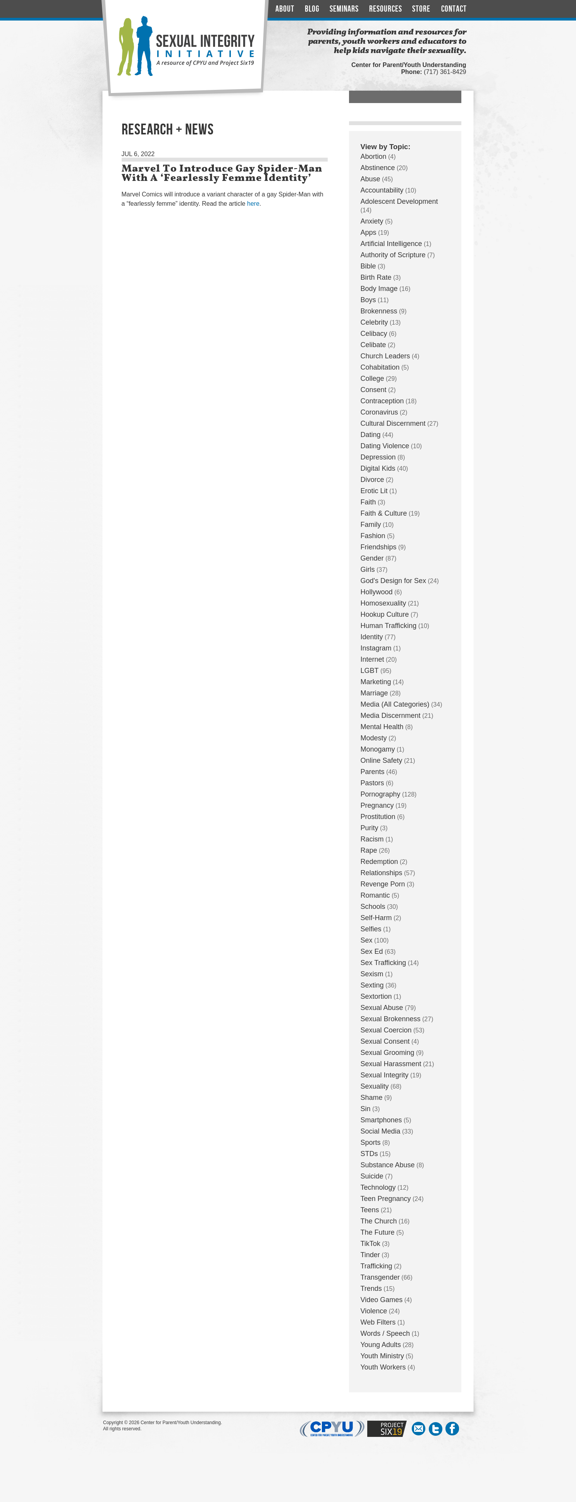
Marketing (376, 682)
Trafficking (376, 1266)
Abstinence (378, 168)
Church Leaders (385, 356)
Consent (374, 390)
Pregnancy (377, 805)
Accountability (382, 190)
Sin (366, 1109)
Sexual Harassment (391, 1064)
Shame (372, 1097)
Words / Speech (385, 1333)
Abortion (374, 156)
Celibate (373, 345)
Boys (368, 300)
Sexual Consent (385, 1041)
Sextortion (376, 996)
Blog (312, 9)
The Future (378, 1232)
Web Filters (378, 1322)
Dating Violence (385, 446)
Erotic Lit (374, 491)
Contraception (382, 401)
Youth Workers (383, 1367)
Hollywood (377, 592)
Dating (371, 435)
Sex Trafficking (383, 963)
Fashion (373, 536)
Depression (378, 457)
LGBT (370, 670)
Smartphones (381, 1120)
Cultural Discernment (393, 423)
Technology (378, 1187)
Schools (373, 906)
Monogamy (378, 749)
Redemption (379, 861)
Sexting (372, 985)
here (253, 203)
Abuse (370, 179)
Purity (369, 828)
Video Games (382, 1300)
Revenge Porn (383, 884)
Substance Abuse (388, 1165)
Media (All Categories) (395, 704)
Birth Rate (376, 277)
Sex (367, 940)
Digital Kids (378, 468)
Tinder (370, 1255)
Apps (369, 232)
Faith (368, 502)
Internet (372, 659)
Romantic (375, 895)
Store (421, 9)
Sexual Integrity (385, 1075)
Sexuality (375, 1086)
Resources (385, 9)
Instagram (376, 648)
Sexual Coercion (386, 1030)
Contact (454, 9)
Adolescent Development (399, 201)
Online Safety (381, 760)
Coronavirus (379, 412)
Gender (372, 558)
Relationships (381, 873)
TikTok (370, 1243)
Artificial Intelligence (391, 244)
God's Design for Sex (393, 581)
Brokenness (379, 311)
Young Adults (381, 1345)
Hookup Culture (385, 614)
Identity (372, 637)
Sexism (372, 974)
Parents (373, 772)
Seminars (344, 9)
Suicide (372, 1176)
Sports (371, 1142)
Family (371, 524)
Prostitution (378, 817)
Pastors (372, 783)
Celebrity (374, 322)
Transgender (380, 1277)
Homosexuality (383, 603)
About (284, 9)
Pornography (381, 794)
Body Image (379, 288)
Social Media (381, 1131)
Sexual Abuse (382, 1008)
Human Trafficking (389, 626)
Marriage (374, 693)
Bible (368, 266)
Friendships (379, 547)
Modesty (374, 738)
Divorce (372, 479)
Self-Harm (376, 918)
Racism (372, 839)
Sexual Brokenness (391, 1019)
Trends (371, 1288)
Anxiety (372, 221)
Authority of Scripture (393, 255)
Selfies (371, 929)
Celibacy (374, 333)
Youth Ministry (382, 1356)
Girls (368, 569)
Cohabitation (380, 367)
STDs (369, 1154)
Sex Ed (372, 951)
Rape (369, 850)
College (372, 378)
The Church (379, 1221)
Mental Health (382, 727)
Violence (374, 1311)
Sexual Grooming (387, 1052)
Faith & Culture (384, 513)
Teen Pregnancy (386, 1199)
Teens (370, 1210)
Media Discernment (391, 715)
